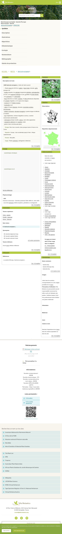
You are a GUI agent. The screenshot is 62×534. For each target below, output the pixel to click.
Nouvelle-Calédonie (50, 229)
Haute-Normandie (49, 185)
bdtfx (13, 71)
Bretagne (47, 176)
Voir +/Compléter (35, 146)
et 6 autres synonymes (34, 240)
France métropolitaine (50, 215)
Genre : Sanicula (7, 219)
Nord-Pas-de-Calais (50, 196)
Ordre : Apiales (6, 215)
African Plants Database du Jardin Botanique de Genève (21, 467)
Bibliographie (6, 59)
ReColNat (7, 443)
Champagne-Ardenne (50, 180)
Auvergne (47, 171)
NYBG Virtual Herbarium (11, 485)
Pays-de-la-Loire (49, 198)
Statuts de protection (9, 63)
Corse (46, 182)
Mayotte (47, 227)
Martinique (47, 225)
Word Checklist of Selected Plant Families (16, 446)
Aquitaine (47, 169)
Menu (58, 2)
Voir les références (7, 190)
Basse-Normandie (49, 172)
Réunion (47, 232)
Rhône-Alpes (48, 204)
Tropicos (6, 460)
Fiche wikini (28, 398)
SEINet (6, 471)
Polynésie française (50, 231)
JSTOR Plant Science (10, 481)
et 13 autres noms (55, 271)
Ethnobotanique (7, 46)
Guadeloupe (48, 223)
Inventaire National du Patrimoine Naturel (16, 432)
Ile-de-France (48, 189)
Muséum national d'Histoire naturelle (15, 439)
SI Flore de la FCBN (9, 436)
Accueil (4, 71)
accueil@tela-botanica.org (22, 512)
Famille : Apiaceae (7, 217)
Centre (46, 178)
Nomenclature (6, 54)
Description (6, 33)
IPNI (5, 457)
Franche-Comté (49, 183)
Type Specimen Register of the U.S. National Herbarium (20, 488)
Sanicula (3, 25)
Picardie (47, 200)
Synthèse (5, 28)
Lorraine (47, 193)
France (46, 210)
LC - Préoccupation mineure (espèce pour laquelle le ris (50, 248)
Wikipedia (7, 478)
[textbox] (29, 15)
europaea (9, 25)
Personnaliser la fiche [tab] (29, 362)
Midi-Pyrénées (48, 195)
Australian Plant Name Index (12, 464)
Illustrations (6, 37)
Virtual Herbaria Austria (11, 492)
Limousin (47, 191)
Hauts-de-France (49, 187)
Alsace (46, 167)
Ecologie (5, 50)
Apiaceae (16, 25)
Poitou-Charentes (49, 202)
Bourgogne (47, 174)
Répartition (6, 41)
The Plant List (8, 453)
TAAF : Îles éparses (50, 234)
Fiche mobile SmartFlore (28, 402)
